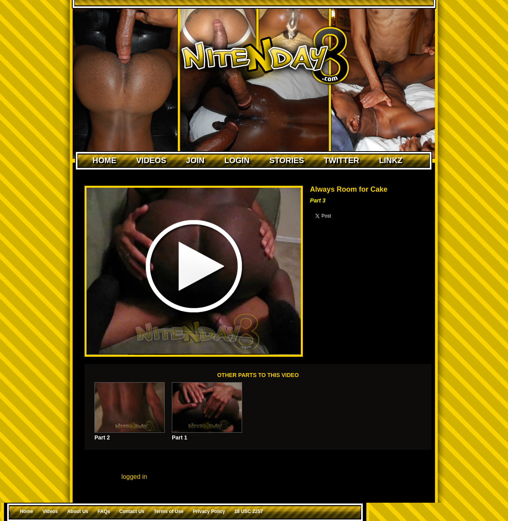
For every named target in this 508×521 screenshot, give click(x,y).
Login (236, 160)
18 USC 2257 (248, 511)
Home (104, 160)
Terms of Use (168, 511)
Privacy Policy (209, 511)
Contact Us (131, 511)
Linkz (390, 160)
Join (195, 160)
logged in (134, 476)
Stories (286, 160)
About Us (77, 511)
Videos (151, 160)
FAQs (104, 511)
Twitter (341, 160)
